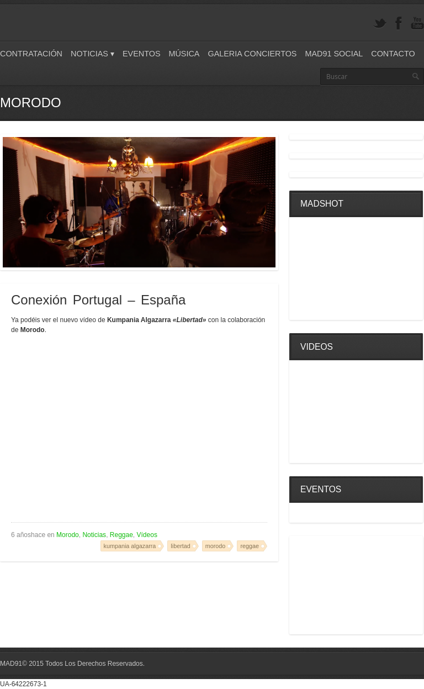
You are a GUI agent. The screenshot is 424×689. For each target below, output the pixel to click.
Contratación (31, 53)
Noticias (94, 535)
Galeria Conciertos (252, 53)
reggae (249, 546)
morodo (215, 546)
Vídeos (147, 535)
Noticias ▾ (92, 53)
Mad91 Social (334, 53)
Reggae (121, 535)
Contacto (393, 53)
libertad (180, 546)
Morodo (67, 535)
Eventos (142, 53)
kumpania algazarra (130, 546)
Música (183, 53)
